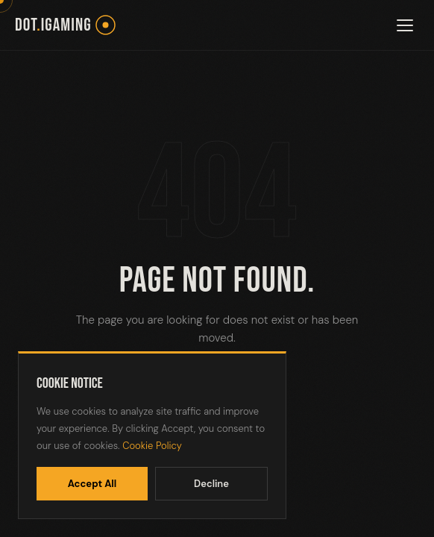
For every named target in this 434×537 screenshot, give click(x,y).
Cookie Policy (152, 445)
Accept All (92, 483)
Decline (211, 483)
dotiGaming (53, 25)
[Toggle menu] (405, 25)
